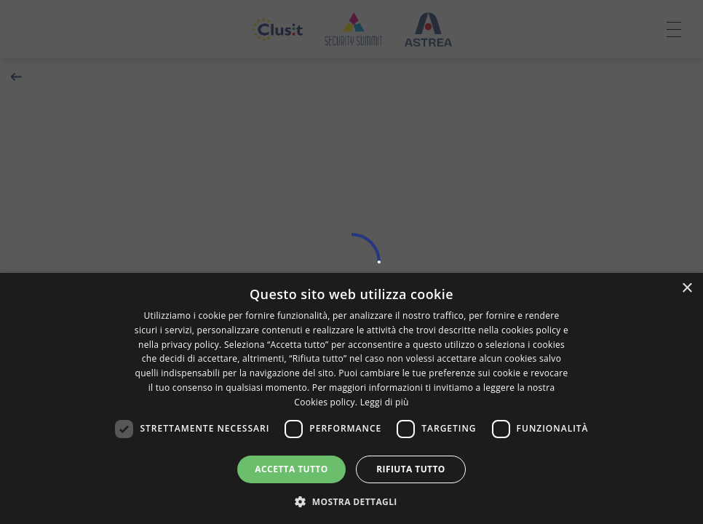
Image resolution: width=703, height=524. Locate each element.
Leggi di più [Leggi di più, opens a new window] (384, 402)
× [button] (686, 288)
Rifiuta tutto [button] (410, 469)
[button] (351, 500)
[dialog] (351, 398)
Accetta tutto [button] (291, 469)
